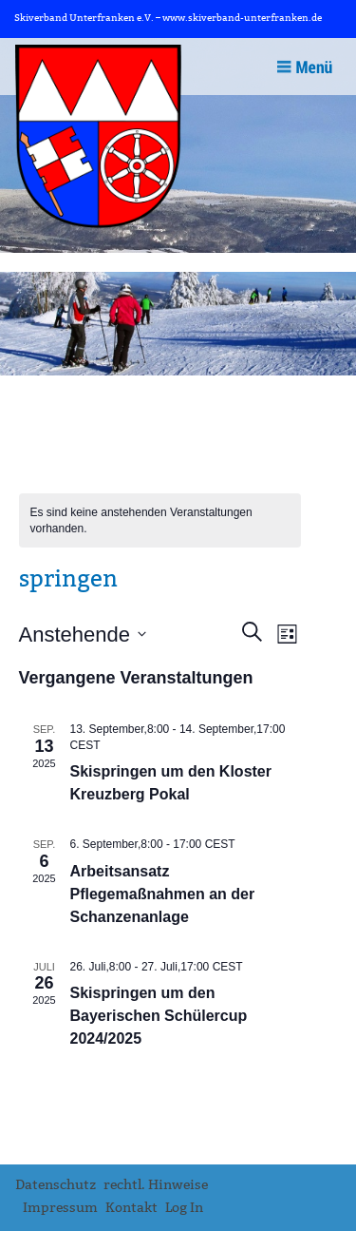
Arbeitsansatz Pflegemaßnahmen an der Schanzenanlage (162, 894)
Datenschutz (55, 1185)
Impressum (60, 1208)
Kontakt (131, 1208)
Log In (184, 1208)
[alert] (160, 520)
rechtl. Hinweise (155, 1185)
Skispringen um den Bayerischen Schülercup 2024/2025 (159, 1016)
